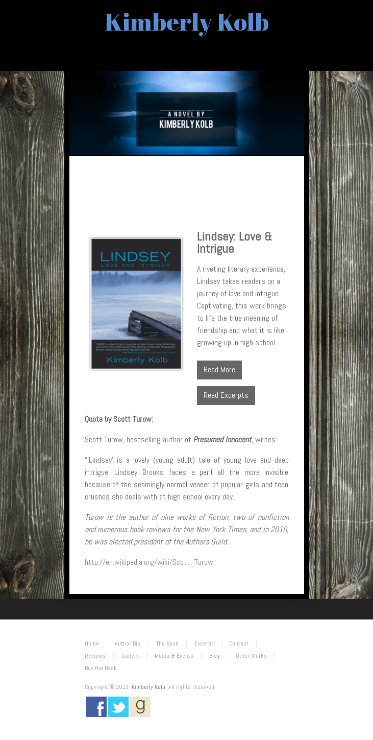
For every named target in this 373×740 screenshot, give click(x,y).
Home (92, 643)
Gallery (130, 656)
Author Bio (127, 643)
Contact (238, 643)
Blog (214, 656)
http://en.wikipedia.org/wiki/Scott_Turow (149, 562)
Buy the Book (101, 668)
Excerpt (203, 643)
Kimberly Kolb (187, 21)
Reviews (95, 656)
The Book (167, 643)
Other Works (251, 656)
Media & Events (174, 656)
